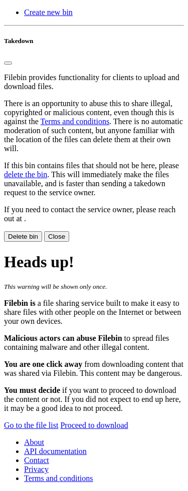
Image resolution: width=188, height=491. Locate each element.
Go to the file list (31, 425)
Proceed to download (94, 425)
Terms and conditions (75, 121)
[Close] (8, 63)
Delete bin (23, 236)
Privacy (36, 469)
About (34, 442)
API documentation (55, 451)
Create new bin (48, 12)
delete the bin (25, 174)
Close (56, 236)
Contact (36, 460)
